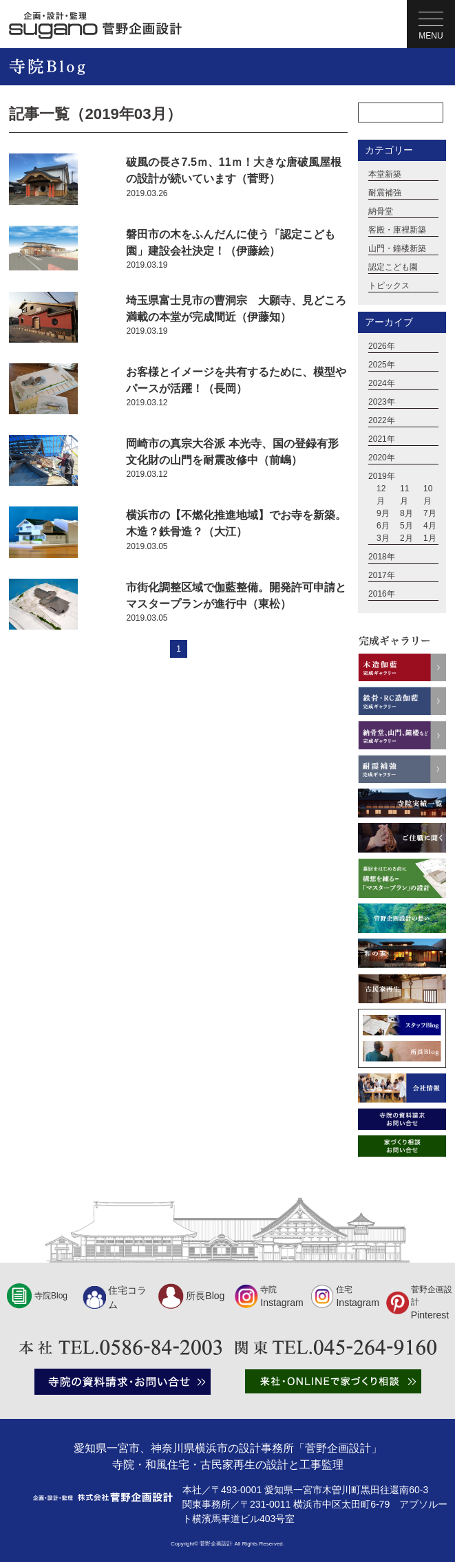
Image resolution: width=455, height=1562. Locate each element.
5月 (406, 526)
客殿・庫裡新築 (397, 230)
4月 (429, 526)
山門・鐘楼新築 (397, 248)
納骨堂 (380, 211)
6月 (383, 526)
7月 (429, 513)
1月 (429, 538)
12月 (381, 495)
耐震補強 (384, 192)
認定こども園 (393, 267)
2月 (406, 538)
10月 (427, 495)
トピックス (389, 285)
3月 (383, 538)
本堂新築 (384, 174)
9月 (383, 513)
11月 (404, 495)
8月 (406, 513)
